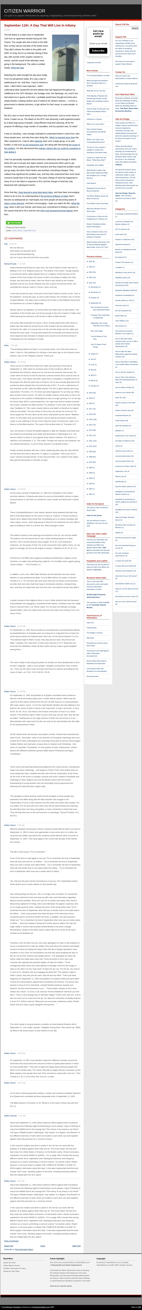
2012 (91, 435)
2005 (91, 473)
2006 (91, 467)
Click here (97, 570)
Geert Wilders (120, 321)
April (93, 375)
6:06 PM (12, 244)
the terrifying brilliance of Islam (54, 196)
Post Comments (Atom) (24, 1249)
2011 (91, 441)
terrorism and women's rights (125, 538)
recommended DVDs (123, 461)
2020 (91, 393)
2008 (91, 457)
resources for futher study (124, 466)
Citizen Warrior (24, 11)
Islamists (38, 141)
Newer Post (8, 1246)
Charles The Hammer (123, 262)
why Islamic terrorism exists (125, 596)
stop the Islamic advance (124, 486)
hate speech (120, 326)
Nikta (6, 345)
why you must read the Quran (126, 601)
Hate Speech (91, 183)
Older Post (76, 1246)
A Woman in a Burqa (94, 119)
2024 (91, 267)
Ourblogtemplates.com (41, 1307)
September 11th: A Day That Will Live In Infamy (40, 25)
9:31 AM (21, 1116)
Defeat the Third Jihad (11, 1271)
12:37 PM (21, 362)
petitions (118, 430)
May (92, 370)
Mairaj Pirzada (10, 264)
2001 (91, 494)
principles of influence (123, 441)
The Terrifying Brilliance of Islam (98, 75)
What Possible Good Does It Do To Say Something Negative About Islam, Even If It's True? (98, 244)
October (94, 298)
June (93, 364)
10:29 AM (21, 1053)
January (94, 386)
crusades (118, 267)
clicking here (119, 46)
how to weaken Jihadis (123, 387)
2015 (91, 419)
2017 (91, 409)
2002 (91, 489)
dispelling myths (121, 277)
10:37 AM (21, 1083)
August (93, 354)
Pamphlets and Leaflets (95, 165)
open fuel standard (122, 426)
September (95, 303)
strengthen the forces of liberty (126, 509)
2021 (91, 283)
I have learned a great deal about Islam (35, 192)
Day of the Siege (97, 331)
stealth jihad (119, 481)
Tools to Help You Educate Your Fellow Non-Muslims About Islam (98, 111)
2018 (91, 403)
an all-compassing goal (33, 145)
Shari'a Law (119, 476)
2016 (91, 414)
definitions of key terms (123, 272)
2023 (91, 272)
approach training (121, 244)
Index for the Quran (94, 515)
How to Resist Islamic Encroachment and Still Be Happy (96, 131)
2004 (91, 478)
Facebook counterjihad (123, 295)
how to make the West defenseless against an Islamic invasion (126, 354)
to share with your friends (124, 566)
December (95, 287)
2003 (91, 483)
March (93, 380)
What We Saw (17, 68)
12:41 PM (21, 626)
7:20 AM (13, 345)
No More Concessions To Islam (14, 1268)
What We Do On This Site (96, 91)
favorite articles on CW (123, 300)
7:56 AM (20, 825)
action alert (119, 234)
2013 (91, 430)
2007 (91, 462)
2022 (91, 277)
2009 (91, 451)
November (95, 292)
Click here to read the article (61, 1286)
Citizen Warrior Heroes (11, 1265)
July (92, 359)
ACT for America (121, 229)
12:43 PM (21, 691)
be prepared (119, 257)
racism (118, 446)
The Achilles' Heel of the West (97, 203)
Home (43, 1246)
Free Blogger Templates (12, 1307)
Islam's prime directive (14, 203)
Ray (6, 244)
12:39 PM (21, 489)
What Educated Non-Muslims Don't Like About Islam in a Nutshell (97, 83)
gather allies (119, 316)
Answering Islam (93, 676)
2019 (91, 398)
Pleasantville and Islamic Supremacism (67, 1265)
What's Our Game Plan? (95, 124)
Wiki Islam (90, 638)
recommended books (123, 456)
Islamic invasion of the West (125, 403)
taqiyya (119, 164)
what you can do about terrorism (127, 589)
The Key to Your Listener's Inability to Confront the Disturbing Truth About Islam (97, 149)
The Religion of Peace (95, 633)
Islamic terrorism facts (123, 410)
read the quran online (123, 451)
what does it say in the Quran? (126, 576)
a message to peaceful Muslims (126, 214)
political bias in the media (124, 436)
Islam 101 (90, 623)
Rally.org (129, 43)
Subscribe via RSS (94, 62)
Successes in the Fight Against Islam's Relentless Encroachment (98, 653)
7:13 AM (21, 264)
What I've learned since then (62, 137)
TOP (139, 1307)
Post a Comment (11, 1241)
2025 (91, 261)
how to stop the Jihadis (123, 372)
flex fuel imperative (122, 310)
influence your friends (123, 392)
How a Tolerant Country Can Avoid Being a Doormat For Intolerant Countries (97, 234)
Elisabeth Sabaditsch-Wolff (125, 290)
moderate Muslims (122, 415)
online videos (17, 231)
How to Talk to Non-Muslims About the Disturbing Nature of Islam (126, 379)
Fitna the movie (121, 305)
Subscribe (98, 50)
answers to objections (123, 239)
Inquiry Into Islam (9, 1262)
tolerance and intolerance (124, 571)
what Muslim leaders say (124, 584)
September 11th (29, 231)
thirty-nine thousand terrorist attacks (57, 210)
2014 (91, 425)
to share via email (121, 561)
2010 (91, 446)
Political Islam (92, 628)
